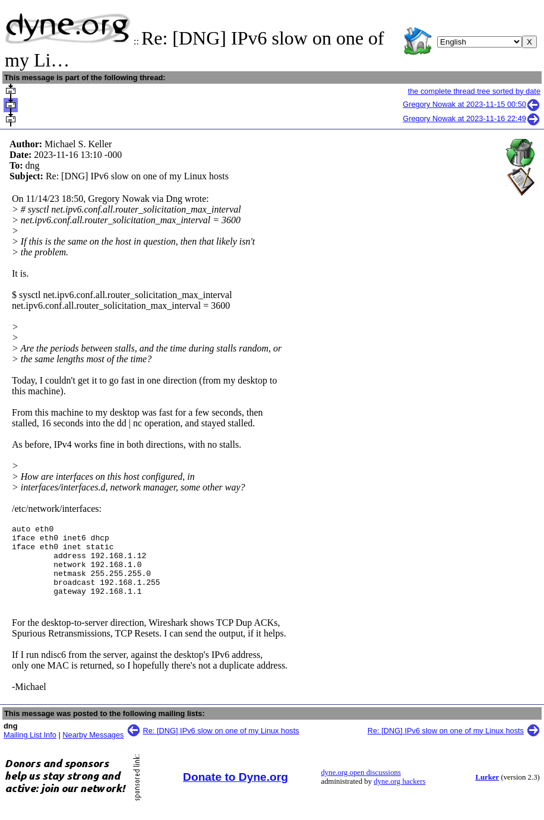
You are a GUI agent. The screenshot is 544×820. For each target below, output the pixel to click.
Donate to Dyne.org (235, 791)
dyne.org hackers (399, 795)
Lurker (487, 791)
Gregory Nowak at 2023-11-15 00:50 (471, 104)
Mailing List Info (30, 749)
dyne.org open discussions (360, 787)
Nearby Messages (93, 749)
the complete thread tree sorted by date (474, 91)
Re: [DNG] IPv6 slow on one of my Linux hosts (221, 744)
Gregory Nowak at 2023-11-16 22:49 (471, 118)
